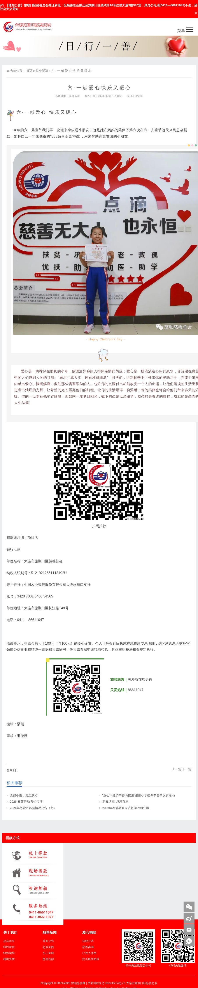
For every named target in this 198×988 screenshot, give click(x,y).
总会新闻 (42, 70)
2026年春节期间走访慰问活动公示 (125, 808)
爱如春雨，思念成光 (23, 795)
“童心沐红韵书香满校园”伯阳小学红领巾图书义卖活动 (138, 795)
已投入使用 (89, 953)
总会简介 (9, 941)
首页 (29, 70)
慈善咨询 (88, 947)
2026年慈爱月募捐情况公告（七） (33, 808)
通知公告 (48, 941)
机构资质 (9, 959)
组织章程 (9, 947)
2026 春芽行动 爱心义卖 (26, 801)
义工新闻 (48, 953)
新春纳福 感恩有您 (115, 801)
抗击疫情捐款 (90, 959)
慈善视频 (48, 959)
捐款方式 (88, 941)
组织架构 (9, 953)
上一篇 (176, 769)
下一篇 (186, 769)
